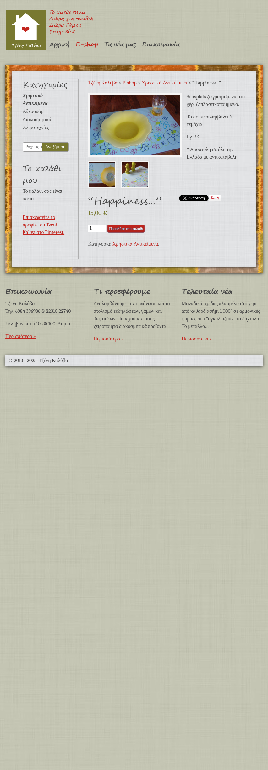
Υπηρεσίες (62, 32)
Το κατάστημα (67, 12)
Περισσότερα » (20, 336)
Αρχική (59, 45)
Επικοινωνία (160, 45)
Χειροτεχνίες (36, 127)
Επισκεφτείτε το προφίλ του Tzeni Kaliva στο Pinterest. (43, 224)
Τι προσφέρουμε (122, 291)
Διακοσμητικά (37, 119)
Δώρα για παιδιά (71, 19)
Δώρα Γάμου (65, 26)
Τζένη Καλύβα (25, 29)
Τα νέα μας (120, 45)
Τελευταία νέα (207, 291)
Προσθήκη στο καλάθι (126, 228)
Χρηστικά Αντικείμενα (164, 83)
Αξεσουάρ (33, 111)
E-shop (87, 45)
